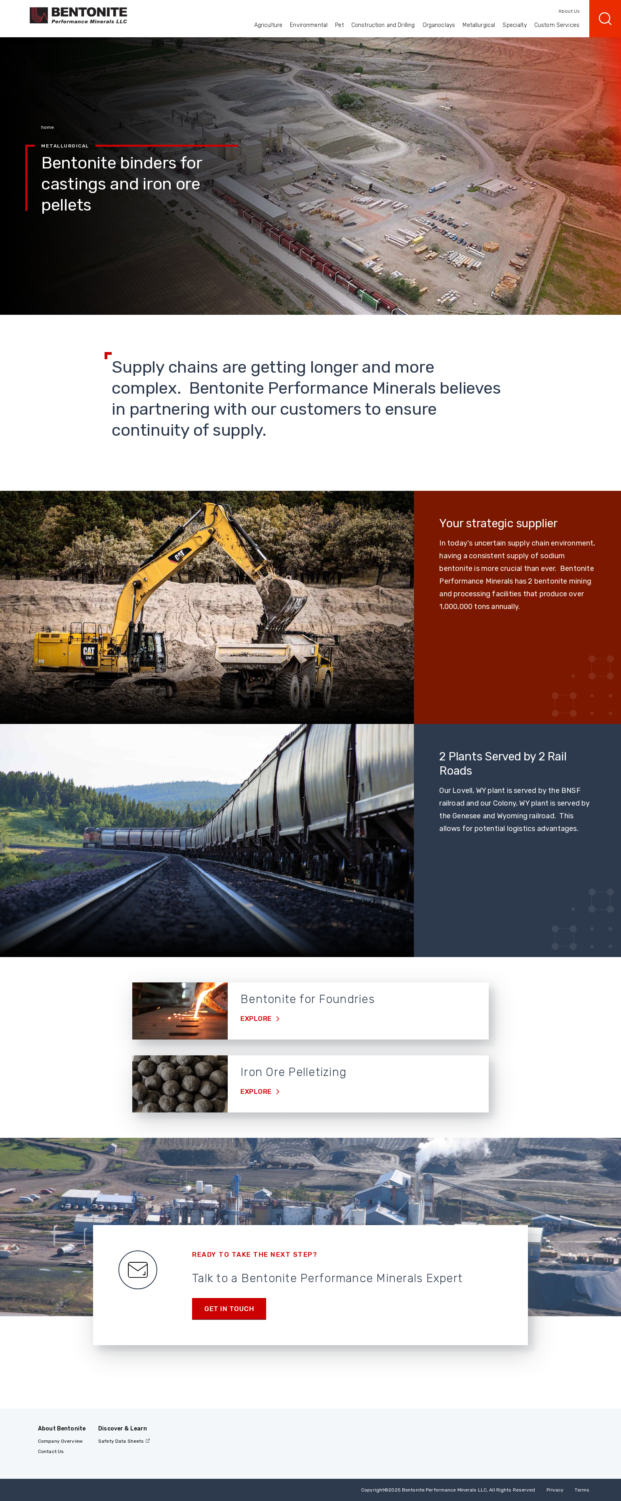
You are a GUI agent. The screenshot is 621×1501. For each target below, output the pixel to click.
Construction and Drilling (383, 25)
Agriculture (268, 25)
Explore (256, 1018)
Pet (339, 25)
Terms (582, 1490)
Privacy (555, 1490)
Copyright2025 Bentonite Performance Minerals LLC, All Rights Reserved (448, 1490)
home (47, 127)
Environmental (309, 25)
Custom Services (556, 25)
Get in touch (229, 1309)
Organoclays (439, 25)
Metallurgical (479, 25)
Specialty (514, 25)
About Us (568, 11)
